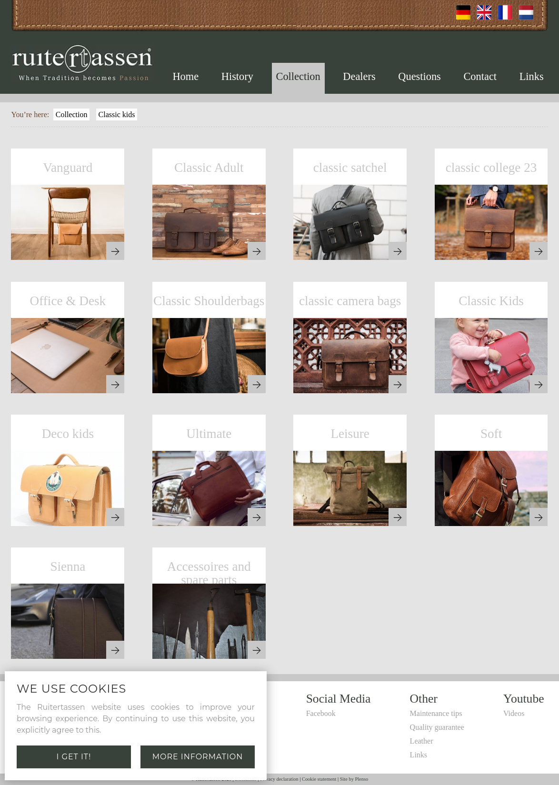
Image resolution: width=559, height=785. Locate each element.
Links (531, 76)
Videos (513, 713)
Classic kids (117, 114)
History (237, 76)
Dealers (359, 76)
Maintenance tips (436, 713)
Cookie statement (319, 779)
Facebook (321, 713)
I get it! (74, 756)
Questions (419, 76)
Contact (480, 76)
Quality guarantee (437, 727)
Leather (421, 741)
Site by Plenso (354, 779)
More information (197, 756)
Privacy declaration (279, 779)
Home (185, 76)
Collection (298, 76)
